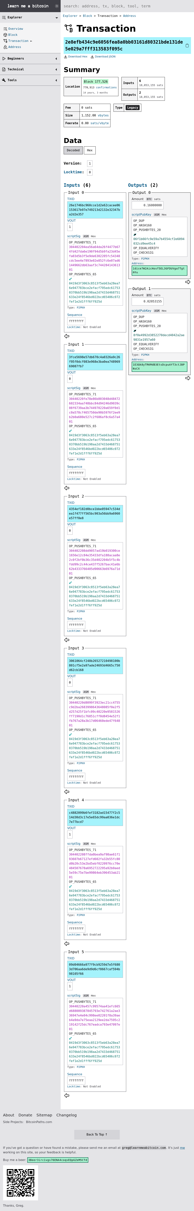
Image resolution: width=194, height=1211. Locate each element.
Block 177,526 (96, 81)
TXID (70, 199)
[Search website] (127, 6)
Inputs (72, 185)
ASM (86, 236)
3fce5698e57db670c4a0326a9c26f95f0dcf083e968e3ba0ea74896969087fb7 (94, 361)
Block (87, 16)
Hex (90, 150)
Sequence (74, 315)
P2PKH (81, 307)
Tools (12, 80)
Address (129, 16)
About (8, 1115)
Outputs (137, 185)
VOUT (71, 220)
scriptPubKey (141, 214)
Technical (16, 69)
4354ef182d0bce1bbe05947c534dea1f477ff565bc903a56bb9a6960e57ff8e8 (94, 513)
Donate (25, 1115)
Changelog (66, 1115)
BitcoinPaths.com (39, 1122)
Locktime (73, 172)
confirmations (106, 87)
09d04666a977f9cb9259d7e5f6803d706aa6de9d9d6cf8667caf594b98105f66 (94, 969)
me (182, 1148)
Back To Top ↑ (96, 1134)
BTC (149, 199)
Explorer (70, 16)
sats (157, 199)
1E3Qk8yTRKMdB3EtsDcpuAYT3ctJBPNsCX (159, 366)
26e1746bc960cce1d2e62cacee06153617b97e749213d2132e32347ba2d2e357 (94, 209)
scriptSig (73, 236)
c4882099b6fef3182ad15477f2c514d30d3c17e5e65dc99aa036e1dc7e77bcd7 (94, 817)
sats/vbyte (100, 123)
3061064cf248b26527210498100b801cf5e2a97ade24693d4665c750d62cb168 (94, 665)
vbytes (103, 115)
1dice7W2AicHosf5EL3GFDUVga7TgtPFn (159, 270)
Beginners (16, 58)
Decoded (73, 150)
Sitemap (44, 1115)
